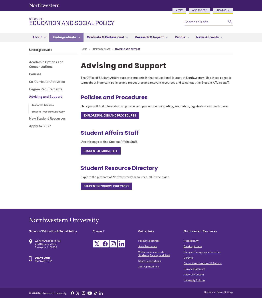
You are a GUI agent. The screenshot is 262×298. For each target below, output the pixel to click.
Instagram (113, 243)
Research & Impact (151, 37)
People (182, 37)
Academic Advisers (42, 105)
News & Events (209, 37)
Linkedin (121, 243)
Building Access (193, 246)
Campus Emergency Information (202, 252)
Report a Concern (194, 274)
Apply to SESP (40, 126)
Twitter (97, 243)
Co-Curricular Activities (47, 82)
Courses (35, 74)
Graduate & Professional (107, 37)
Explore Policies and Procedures (110, 115)
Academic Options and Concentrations (46, 65)
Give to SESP (199, 10)
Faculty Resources (149, 241)
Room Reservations (149, 261)
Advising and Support (45, 97)
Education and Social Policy (104, 22)
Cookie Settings (225, 292)
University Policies (194, 280)
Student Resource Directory (48, 112)
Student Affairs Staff (101, 151)
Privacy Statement (194, 269)
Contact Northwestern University (203, 263)
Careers (188, 258)
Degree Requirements (45, 89)
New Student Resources (47, 118)
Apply (179, 10)
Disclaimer (209, 292)
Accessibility (191, 241)
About (39, 37)
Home (84, 49)
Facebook (105, 243)
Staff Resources (147, 246)
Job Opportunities (148, 266)
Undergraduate (66, 37)
